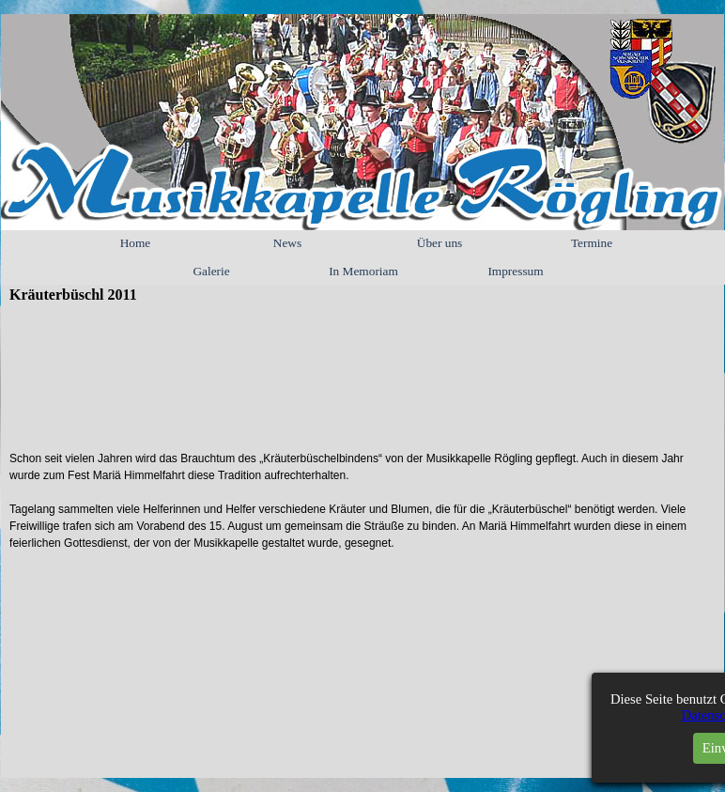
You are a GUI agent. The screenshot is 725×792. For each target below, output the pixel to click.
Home (135, 243)
